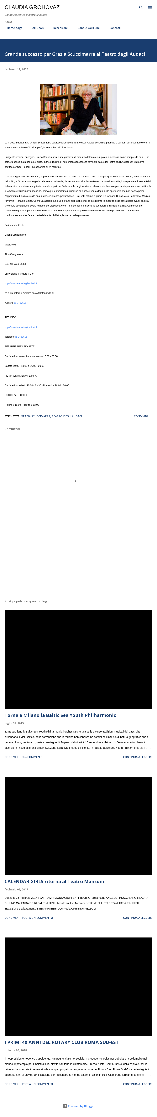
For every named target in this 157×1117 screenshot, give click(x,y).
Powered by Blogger (79, 1106)
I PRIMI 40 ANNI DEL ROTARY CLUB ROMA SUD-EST (62, 1042)
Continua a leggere (137, 757)
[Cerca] (141, 7)
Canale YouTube (86, 28)
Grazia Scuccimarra (35, 416)
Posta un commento (37, 918)
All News (35, 28)
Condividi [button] (141, 416)
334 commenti (32, 757)
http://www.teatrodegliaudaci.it (21, 283)
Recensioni (58, 28)
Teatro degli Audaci (67, 416)
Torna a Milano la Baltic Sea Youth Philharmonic (60, 715)
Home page (12, 28)
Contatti (113, 28)
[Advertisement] (78, 560)
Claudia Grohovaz (32, 7)
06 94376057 (20, 303)
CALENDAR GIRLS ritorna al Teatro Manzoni (54, 881)
